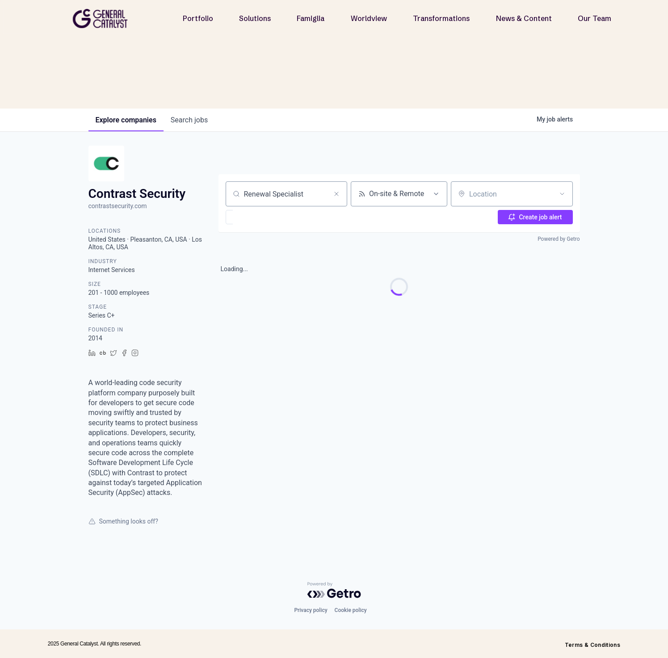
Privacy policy (310, 610)
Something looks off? (123, 521)
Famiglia (310, 18)
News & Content (524, 18)
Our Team (594, 18)
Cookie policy (351, 610)
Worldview (369, 18)
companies (126, 120)
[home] (104, 18)
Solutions (255, 18)
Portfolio (198, 18)
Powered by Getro (559, 239)
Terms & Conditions (592, 644)
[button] (255, 217)
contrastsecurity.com (117, 206)
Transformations (441, 18)
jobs (189, 120)
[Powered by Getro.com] (334, 590)
